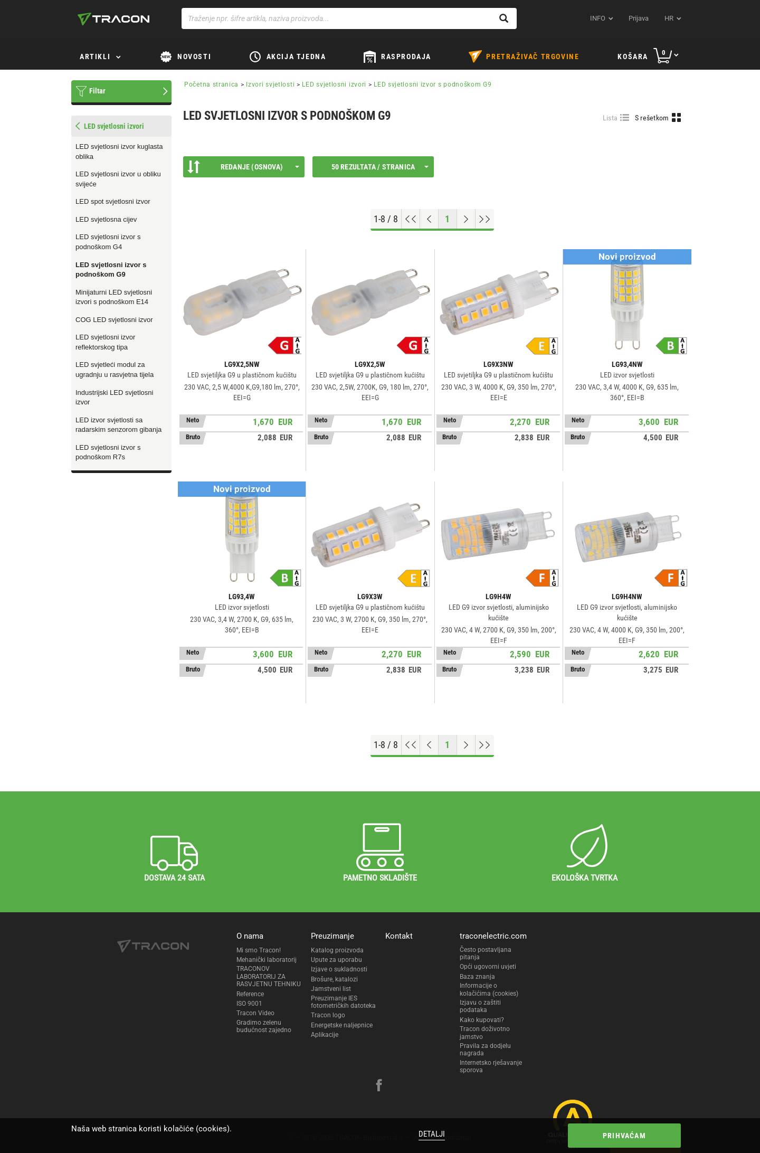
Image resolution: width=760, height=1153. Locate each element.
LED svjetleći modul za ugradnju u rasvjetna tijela (114, 370)
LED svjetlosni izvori (334, 84)
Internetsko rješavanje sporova (491, 1066)
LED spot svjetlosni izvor (112, 201)
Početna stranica (211, 84)
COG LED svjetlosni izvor (114, 320)
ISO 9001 (249, 1003)
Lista (610, 118)
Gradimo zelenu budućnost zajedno (263, 1026)
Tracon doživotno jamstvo (485, 1032)
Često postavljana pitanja (485, 953)
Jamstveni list (331, 989)
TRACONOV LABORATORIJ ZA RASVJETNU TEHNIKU (268, 976)
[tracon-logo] (113, 19)
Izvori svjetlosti (270, 84)
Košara (633, 56)
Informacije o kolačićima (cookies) (489, 989)
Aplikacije (324, 1034)
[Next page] (466, 219)
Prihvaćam (624, 1135)
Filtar (97, 91)
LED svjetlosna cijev (106, 219)
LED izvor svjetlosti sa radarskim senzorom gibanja (118, 425)
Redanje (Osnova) (243, 166)
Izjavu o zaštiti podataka (480, 1006)
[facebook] (379, 1086)
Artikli (95, 56)
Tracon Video (255, 1013)
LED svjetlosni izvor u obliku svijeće (118, 179)
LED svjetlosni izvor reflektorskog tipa (105, 342)
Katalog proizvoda (337, 950)
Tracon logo (328, 1015)
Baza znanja (477, 976)
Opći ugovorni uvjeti (488, 966)
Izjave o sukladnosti (339, 969)
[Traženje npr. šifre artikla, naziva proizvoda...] (349, 18)
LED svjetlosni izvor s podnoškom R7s (108, 452)
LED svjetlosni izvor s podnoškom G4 (108, 242)
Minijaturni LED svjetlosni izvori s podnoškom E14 (113, 297)
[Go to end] (485, 219)
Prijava (639, 18)
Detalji (432, 1134)
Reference (250, 994)
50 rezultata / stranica (380, 167)
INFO (597, 18)
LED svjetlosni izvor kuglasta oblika (119, 151)
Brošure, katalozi (334, 979)
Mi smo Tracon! (258, 950)
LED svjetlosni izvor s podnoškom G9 (110, 270)
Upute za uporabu (336, 959)
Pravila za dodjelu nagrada (485, 1049)
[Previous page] (429, 219)
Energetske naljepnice (342, 1025)
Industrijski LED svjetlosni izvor (114, 398)
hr (668, 18)
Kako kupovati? (482, 1020)
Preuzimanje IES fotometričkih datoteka (343, 1002)
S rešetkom (652, 118)
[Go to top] (411, 219)
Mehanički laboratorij (266, 959)
